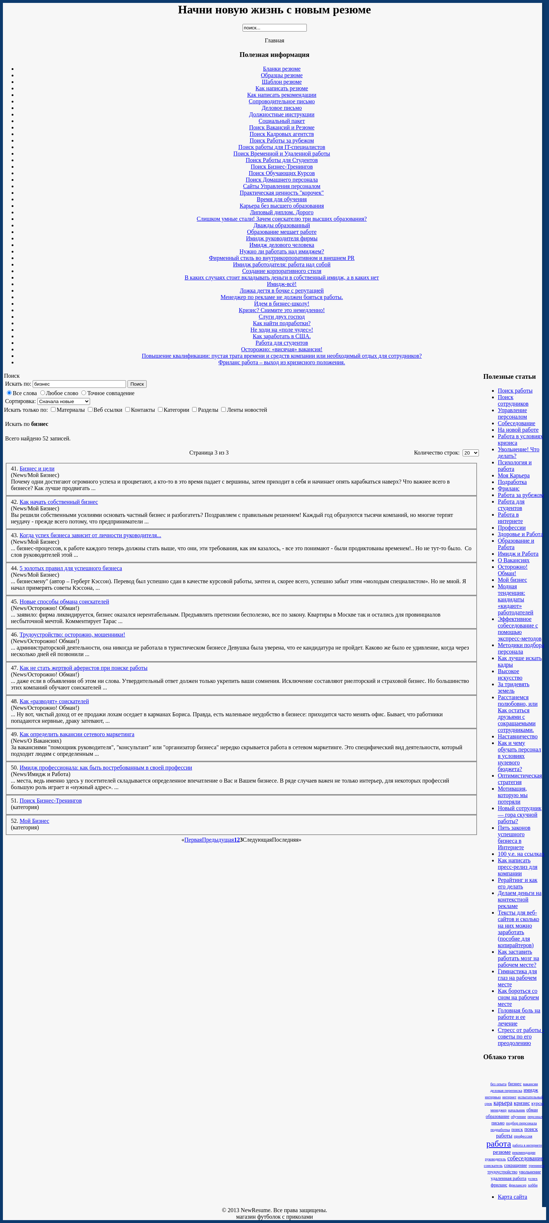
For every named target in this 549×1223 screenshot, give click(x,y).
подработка (500, 1129)
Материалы (71, 410)
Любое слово (62, 393)
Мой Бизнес (34, 821)
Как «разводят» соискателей (54, 701)
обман (532, 1109)
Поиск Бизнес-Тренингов (51, 800)
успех (533, 1178)
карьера (502, 1103)
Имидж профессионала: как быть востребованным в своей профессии (106, 767)
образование (497, 1116)
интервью (493, 1097)
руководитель (495, 1159)
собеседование (525, 1158)
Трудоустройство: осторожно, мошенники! (72, 634)
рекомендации (524, 1152)
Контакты (143, 410)
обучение (518, 1117)
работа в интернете (527, 1145)
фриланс (499, 1184)
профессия (523, 1136)
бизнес (515, 1083)
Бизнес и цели (37, 468)
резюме (502, 1152)
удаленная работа (508, 1178)
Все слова (25, 393)
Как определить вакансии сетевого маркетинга (77, 734)
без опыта (498, 1084)
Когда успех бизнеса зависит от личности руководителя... (90, 535)
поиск (517, 1129)
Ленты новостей (247, 410)
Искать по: (18, 384)
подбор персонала (521, 1123)
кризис (522, 1103)
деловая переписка (506, 1090)
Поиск (137, 384)
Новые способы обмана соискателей (64, 601)
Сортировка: (20, 401)
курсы (538, 1103)
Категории (177, 410)
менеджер (499, 1110)
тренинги (536, 1165)
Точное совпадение (110, 393)
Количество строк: (437, 452)
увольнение (530, 1171)
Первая (193, 840)
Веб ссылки (108, 410)
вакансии (530, 1084)
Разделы (208, 410)
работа (498, 1143)
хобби (533, 1185)
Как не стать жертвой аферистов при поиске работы (83, 668)
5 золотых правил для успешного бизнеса (71, 568)
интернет (509, 1097)
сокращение (515, 1165)
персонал (535, 1117)
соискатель (493, 1165)
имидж (531, 1090)
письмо (497, 1123)
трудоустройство (502, 1172)
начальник (516, 1110)
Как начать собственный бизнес (59, 502)
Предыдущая (218, 840)
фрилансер (517, 1185)
